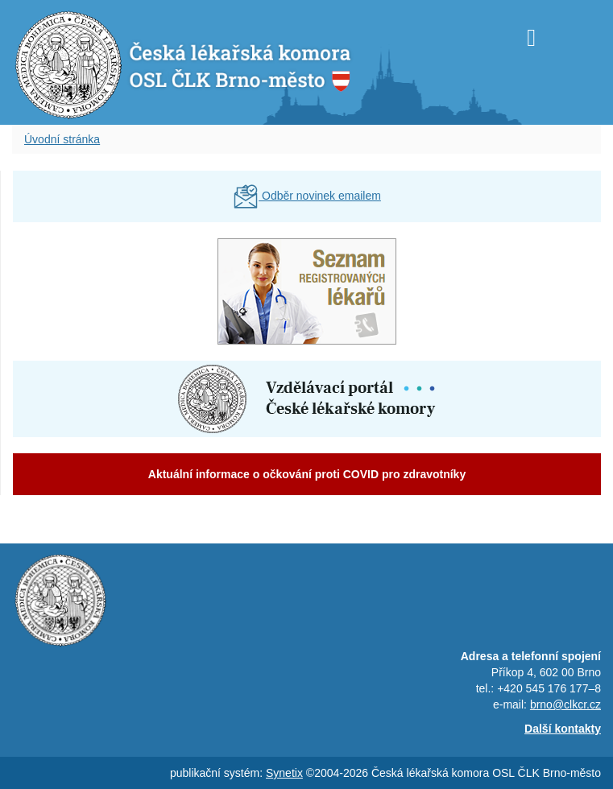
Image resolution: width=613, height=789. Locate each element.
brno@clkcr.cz (565, 704)
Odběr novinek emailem (307, 195)
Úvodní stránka (62, 139)
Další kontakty (562, 728)
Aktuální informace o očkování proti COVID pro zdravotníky (307, 474)
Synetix (284, 772)
